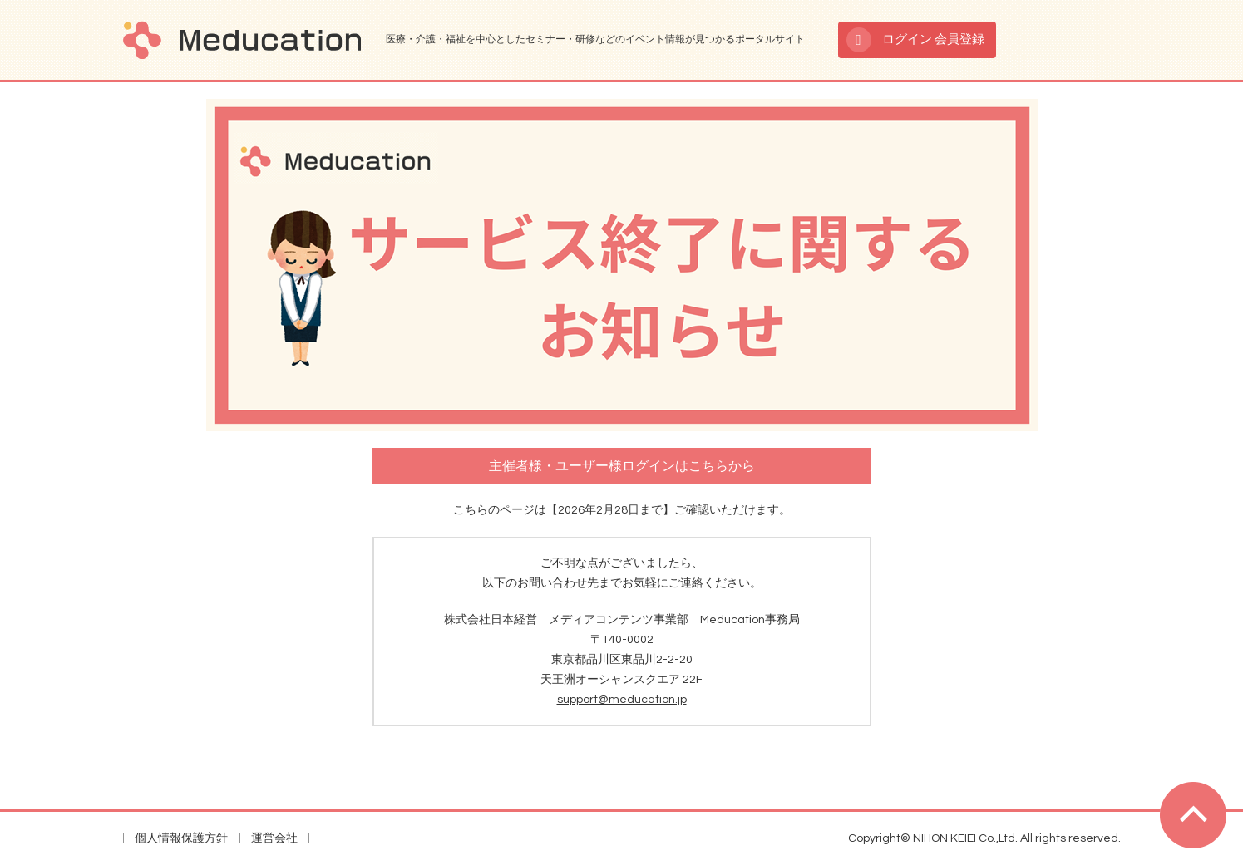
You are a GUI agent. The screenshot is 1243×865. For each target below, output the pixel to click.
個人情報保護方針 (181, 838)
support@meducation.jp (622, 699)
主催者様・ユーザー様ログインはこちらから (622, 466)
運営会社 (274, 838)
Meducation (242, 40)
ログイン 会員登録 (933, 39)
